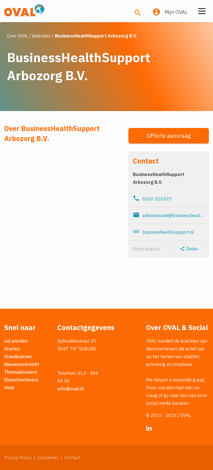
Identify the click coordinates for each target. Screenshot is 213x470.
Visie (9, 387)
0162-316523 (152, 198)
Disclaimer (48, 457)
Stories (12, 348)
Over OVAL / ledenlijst (28, 36)
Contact (72, 457)
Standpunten (18, 356)
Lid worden (15, 341)
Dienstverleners (21, 380)
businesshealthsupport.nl (163, 231)
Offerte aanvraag (169, 135)
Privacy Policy (18, 457)
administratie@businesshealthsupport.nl (168, 215)
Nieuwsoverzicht (21, 364)
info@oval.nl (70, 388)
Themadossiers (20, 372)
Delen (189, 249)
